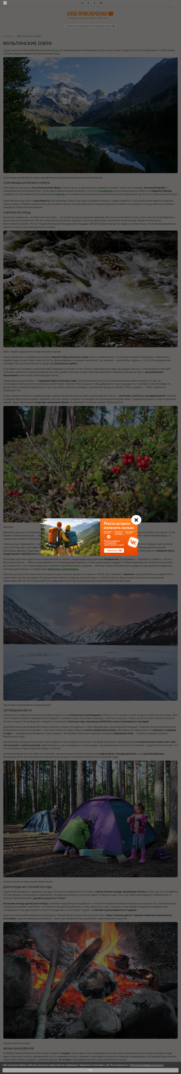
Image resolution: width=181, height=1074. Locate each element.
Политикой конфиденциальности (146, 1064)
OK (90, 1070)
